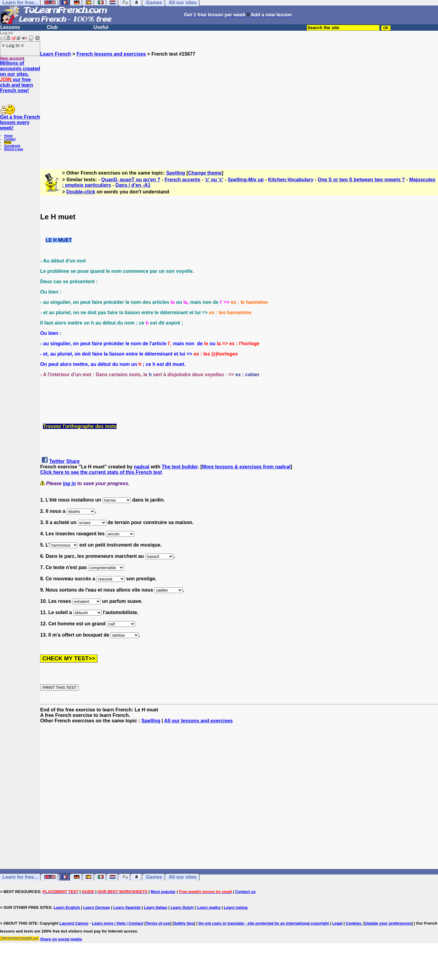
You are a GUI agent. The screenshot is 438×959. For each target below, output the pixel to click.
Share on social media (61, 939)
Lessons (10, 27)
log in (69, 483)
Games (154, 877)
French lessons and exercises (111, 54)
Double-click (80, 191)
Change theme (205, 172)
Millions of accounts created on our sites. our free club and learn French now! (20, 77)
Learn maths (208, 907)
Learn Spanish (127, 907)
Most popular (163, 891)
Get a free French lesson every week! (20, 122)
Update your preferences (388, 923)
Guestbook (12, 146)
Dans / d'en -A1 (132, 185)
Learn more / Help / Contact (117, 923)
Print (7, 142)
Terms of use (158, 923)
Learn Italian (155, 907)
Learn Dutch (182, 907)
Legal (337, 923)
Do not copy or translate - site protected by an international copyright (263, 923)
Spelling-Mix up (246, 179)
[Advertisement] (239, 110)
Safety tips (184, 923)
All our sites (183, 877)
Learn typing (235, 907)
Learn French (55, 54)
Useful (100, 27)
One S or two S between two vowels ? (361, 179)
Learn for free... (20, 877)
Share (72, 461)
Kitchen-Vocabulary (290, 179)
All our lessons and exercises (198, 720)
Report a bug (13, 149)
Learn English (67, 907)
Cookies (353, 923)
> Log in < (13, 45)
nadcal (141, 466)
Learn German (96, 907)
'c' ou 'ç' (214, 179)
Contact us (245, 891)
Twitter (57, 461)
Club (52, 27)
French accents (182, 179)
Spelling (175, 172)
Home (8, 135)
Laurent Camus (74, 923)
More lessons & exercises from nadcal (246, 466)
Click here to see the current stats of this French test (101, 472)
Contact (10, 139)
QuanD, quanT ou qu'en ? (130, 179)
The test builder (180, 466)
